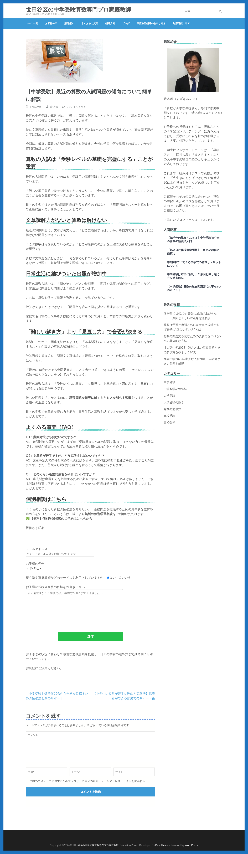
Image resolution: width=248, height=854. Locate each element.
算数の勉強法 (172, 409)
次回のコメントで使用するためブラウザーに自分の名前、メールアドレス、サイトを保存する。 (88, 781)
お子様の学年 (35, 563)
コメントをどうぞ (76, 106)
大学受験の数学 (174, 402)
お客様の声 (51, 23)
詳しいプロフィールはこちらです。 (191, 220)
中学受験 (169, 382)
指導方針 (110, 23)
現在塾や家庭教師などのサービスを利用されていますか (65, 577)
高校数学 (169, 422)
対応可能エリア (181, 23)
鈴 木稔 (54, 106)
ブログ (126, 23)
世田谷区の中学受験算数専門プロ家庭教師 (78, 9)
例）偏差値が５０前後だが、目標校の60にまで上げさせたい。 (74, 602)
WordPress (191, 845)
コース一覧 (32, 23)
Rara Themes (162, 845)
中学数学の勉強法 (175, 389)
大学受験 (169, 395)
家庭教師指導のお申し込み (151, 23)
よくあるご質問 (89, 23)
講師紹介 (69, 23)
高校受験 (169, 416)
